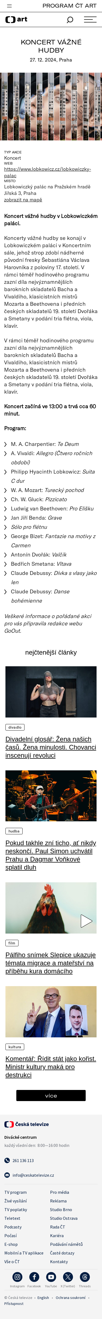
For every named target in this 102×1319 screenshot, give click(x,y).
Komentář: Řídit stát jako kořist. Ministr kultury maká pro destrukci (50, 1067)
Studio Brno (61, 1209)
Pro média (59, 1192)
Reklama (58, 1201)
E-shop (11, 1244)
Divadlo (14, 727)
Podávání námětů (66, 1244)
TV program (15, 1192)
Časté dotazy (62, 1253)
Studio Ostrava (64, 1218)
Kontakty (59, 1261)
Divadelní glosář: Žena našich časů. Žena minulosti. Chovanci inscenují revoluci (50, 747)
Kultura (14, 1046)
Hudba (14, 831)
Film (12, 943)
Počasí (10, 1235)
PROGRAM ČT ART (69, 5)
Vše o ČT (12, 1261)
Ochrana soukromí (70, 1297)
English (43, 1297)
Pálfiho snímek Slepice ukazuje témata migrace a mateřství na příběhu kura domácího (50, 963)
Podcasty (12, 1227)
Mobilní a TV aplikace (24, 1253)
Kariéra (57, 1235)
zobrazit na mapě (23, 199)
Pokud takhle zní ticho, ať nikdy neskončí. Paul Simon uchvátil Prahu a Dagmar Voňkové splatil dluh (50, 855)
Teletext (12, 1218)
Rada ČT (57, 1227)
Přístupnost (13, 1303)
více (51, 1095)
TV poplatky (15, 1209)
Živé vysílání (15, 1201)
